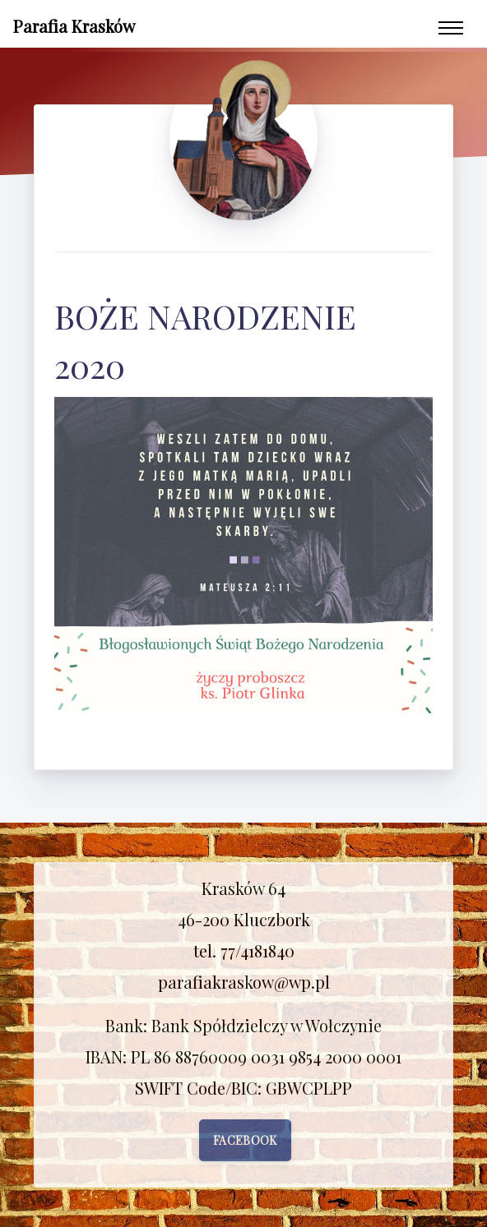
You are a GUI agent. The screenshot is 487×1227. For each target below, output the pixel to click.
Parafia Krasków (74, 26)
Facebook (245, 1140)
